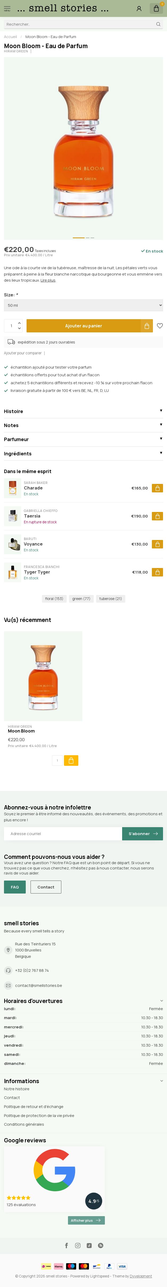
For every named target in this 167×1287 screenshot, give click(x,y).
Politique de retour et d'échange (33, 1106)
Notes (11, 425)
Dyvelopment (141, 1276)
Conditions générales (24, 1124)
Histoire (13, 411)
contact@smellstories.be (38, 985)
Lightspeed (99, 1276)
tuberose (110, 598)
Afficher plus (85, 1220)
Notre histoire (16, 1089)
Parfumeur (16, 439)
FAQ (15, 887)
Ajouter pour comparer (23, 353)
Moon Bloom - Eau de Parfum (50, 36)
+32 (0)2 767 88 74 (32, 970)
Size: (11, 295)
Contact (45, 887)
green (81, 598)
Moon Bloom (21, 731)
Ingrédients (18, 453)
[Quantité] (57, 760)
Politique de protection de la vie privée (39, 1115)
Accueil (10, 36)
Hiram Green (16, 51)
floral (54, 598)
